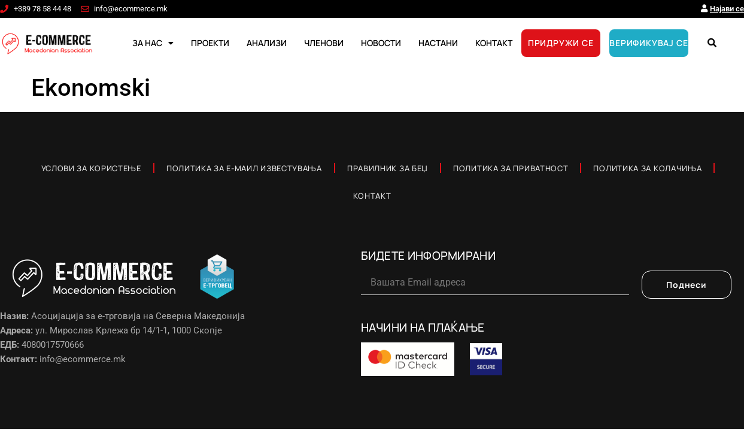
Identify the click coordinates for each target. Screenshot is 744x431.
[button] (712, 43)
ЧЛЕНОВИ (324, 42)
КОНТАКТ (493, 42)
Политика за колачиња (647, 168)
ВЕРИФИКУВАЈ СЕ (648, 42)
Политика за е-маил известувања (244, 168)
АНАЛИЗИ (267, 42)
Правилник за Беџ (387, 168)
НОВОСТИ (381, 42)
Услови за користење (91, 168)
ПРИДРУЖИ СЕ (561, 42)
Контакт (372, 195)
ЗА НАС (153, 43)
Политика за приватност (510, 168)
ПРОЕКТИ (210, 42)
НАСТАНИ (438, 42)
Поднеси (686, 284)
